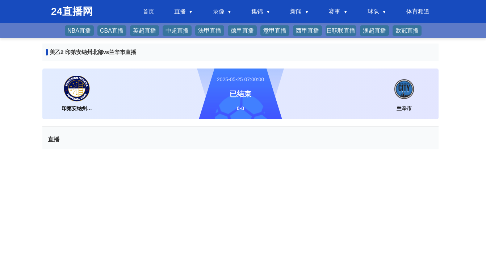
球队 (373, 11)
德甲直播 (242, 31)
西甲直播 (307, 31)
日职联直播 (340, 31)
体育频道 (418, 11)
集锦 (257, 11)
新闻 (296, 11)
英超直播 (144, 31)
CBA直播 (111, 31)
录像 (219, 11)
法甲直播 (209, 31)
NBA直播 (79, 31)
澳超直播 (374, 31)
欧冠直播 (407, 31)
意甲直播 (274, 31)
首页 (148, 11)
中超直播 (177, 31)
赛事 (334, 11)
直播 (180, 11)
